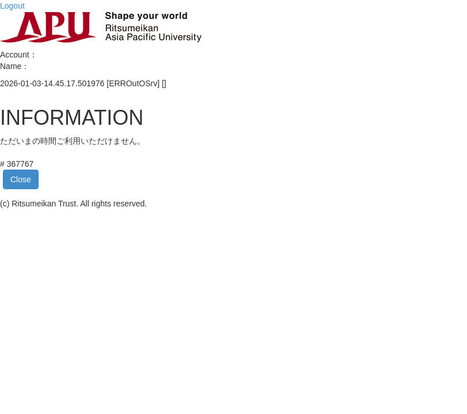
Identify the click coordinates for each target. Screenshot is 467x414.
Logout (12, 5)
